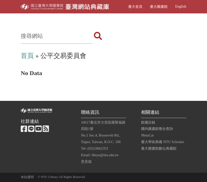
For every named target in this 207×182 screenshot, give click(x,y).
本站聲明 (27, 177)
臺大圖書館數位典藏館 (158, 148)
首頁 (27, 55)
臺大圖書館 (159, 7)
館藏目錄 (148, 122)
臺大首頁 (135, 7)
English (180, 6)
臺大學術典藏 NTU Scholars (162, 142)
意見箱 (86, 162)
